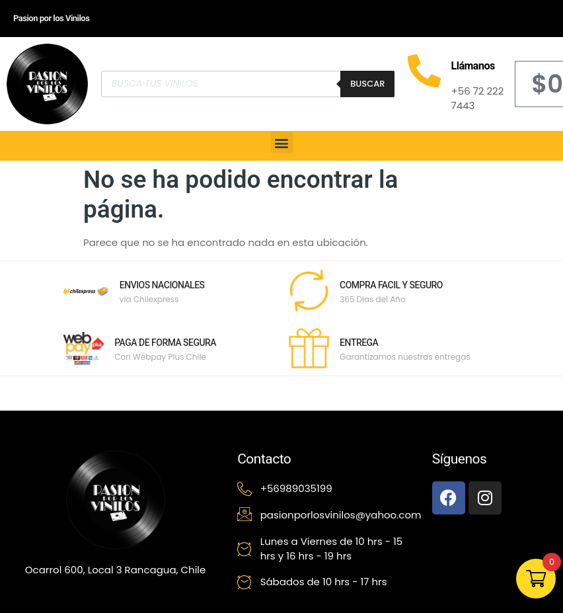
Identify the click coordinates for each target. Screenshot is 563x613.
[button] (282, 142)
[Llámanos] (424, 70)
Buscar (367, 83)
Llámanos (472, 66)
